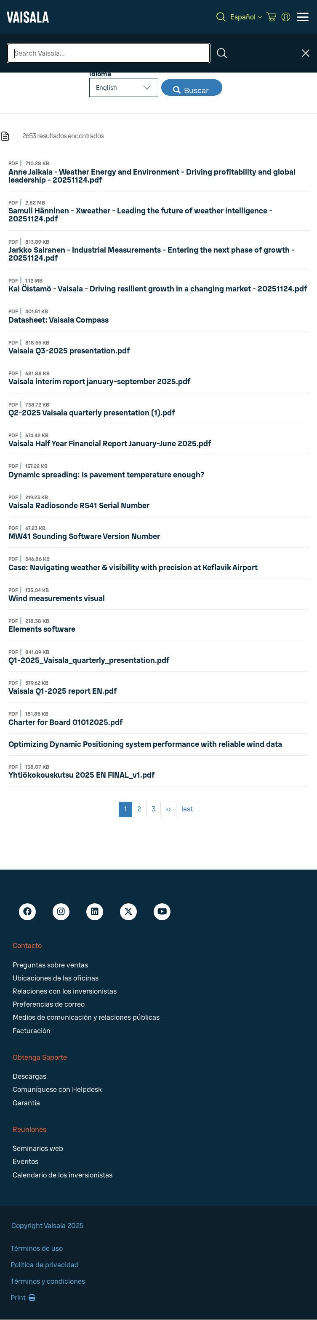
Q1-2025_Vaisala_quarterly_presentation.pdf (88, 660)
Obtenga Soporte (40, 1057)
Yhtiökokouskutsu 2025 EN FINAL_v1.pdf (81, 775)
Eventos (25, 1161)
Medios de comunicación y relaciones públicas (86, 1017)
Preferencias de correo (49, 1004)
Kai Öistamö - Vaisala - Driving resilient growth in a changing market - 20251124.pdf (157, 289)
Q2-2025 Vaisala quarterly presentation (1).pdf (91, 413)
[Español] (246, 17)
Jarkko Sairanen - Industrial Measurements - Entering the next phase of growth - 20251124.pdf (151, 254)
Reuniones (29, 1129)
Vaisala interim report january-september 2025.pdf (99, 382)
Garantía (26, 1103)
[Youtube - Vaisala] (162, 911)
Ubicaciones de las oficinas (56, 978)
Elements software (41, 629)
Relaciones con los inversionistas (65, 991)
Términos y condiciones (48, 1281)
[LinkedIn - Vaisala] (94, 911)
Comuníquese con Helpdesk (57, 1089)
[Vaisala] (28, 17)
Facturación (32, 1030)
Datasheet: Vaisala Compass (58, 320)
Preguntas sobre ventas (50, 965)
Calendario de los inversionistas (62, 1175)
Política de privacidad (45, 1265)
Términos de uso (37, 1248)
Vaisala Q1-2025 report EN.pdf (62, 691)
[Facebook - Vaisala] (27, 911)
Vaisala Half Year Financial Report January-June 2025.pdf (109, 444)
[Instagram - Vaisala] (61, 911)
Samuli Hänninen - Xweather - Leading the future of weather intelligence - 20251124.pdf (140, 215)
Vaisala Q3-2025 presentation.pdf (69, 351)
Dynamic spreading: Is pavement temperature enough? (106, 475)
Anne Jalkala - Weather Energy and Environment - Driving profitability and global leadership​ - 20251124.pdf (152, 176)
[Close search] (305, 53)
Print (23, 1297)
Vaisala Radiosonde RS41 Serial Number (78, 506)
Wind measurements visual (56, 598)
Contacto (27, 945)
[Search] (221, 17)
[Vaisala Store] (271, 17)
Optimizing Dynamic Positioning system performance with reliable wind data (145, 744)
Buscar (191, 91)
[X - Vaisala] (128, 911)
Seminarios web (38, 1148)
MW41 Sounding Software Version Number (84, 536)
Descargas (29, 1076)
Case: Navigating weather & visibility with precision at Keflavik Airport (133, 568)
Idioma (100, 74)
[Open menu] (302, 16)
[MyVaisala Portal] (286, 17)
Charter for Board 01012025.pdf (65, 722)
